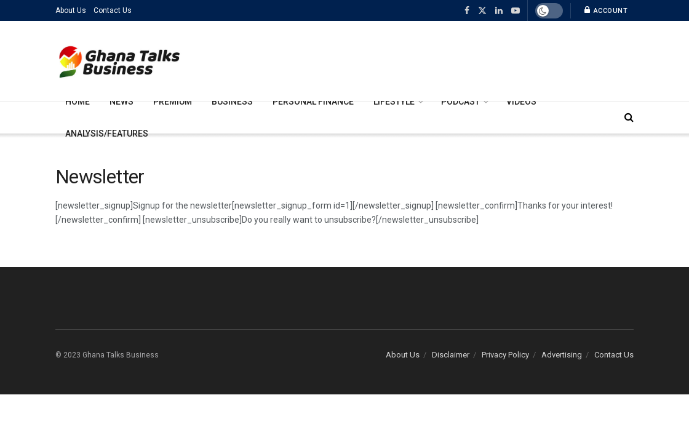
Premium (172, 101)
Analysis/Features (106, 133)
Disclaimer (450, 354)
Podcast (460, 101)
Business (232, 101)
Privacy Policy (505, 354)
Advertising (561, 354)
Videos (521, 101)
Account (606, 10)
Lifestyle (394, 101)
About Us (70, 10)
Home (77, 101)
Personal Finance (313, 101)
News (121, 101)
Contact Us (113, 10)
